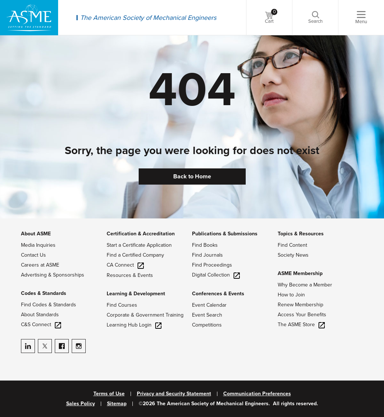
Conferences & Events (218, 294)
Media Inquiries (38, 245)
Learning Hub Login (134, 325)
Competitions (207, 325)
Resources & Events (130, 275)
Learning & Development (136, 294)
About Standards (40, 314)
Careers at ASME (40, 265)
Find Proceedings (212, 265)
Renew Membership (300, 305)
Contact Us (33, 255)
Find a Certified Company (135, 255)
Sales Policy (80, 404)
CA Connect (125, 265)
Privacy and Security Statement (174, 394)
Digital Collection (216, 275)
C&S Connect (41, 324)
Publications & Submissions (224, 234)
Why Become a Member (305, 285)
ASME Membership (300, 273)
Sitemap (117, 404)
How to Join (291, 295)
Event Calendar (209, 305)
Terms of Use (109, 394)
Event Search (207, 315)
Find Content (292, 245)
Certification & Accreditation (141, 234)
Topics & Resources (301, 234)
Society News (293, 255)
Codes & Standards (43, 293)
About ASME (36, 234)
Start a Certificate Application (139, 245)
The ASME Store (301, 324)
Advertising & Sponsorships (52, 275)
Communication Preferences (257, 394)
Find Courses (122, 305)
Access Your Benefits (302, 314)
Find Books (205, 245)
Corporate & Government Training (145, 315)
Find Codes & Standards (48, 305)
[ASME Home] (29, 17)
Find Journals (207, 255)
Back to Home (192, 176)
